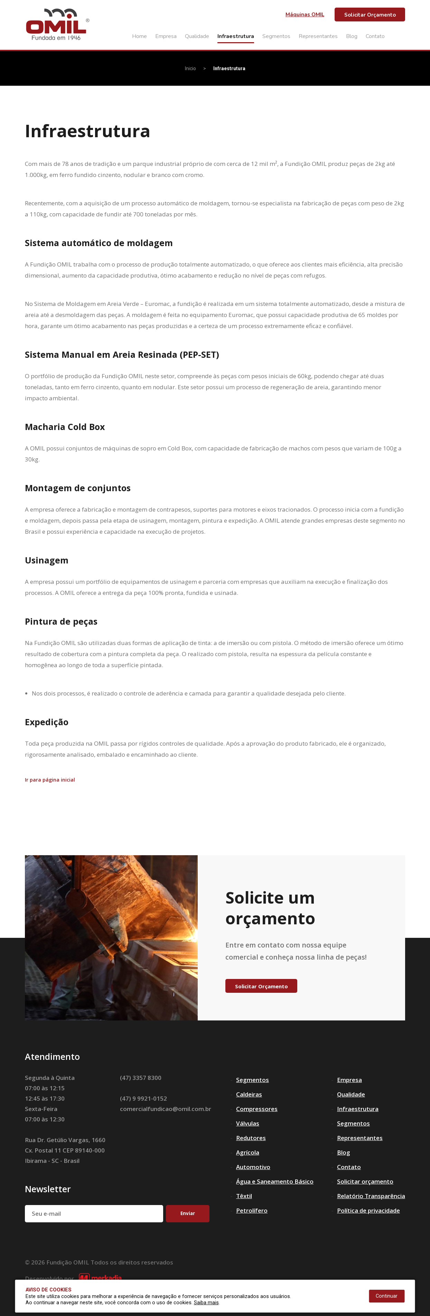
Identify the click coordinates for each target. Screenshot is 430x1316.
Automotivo (253, 1167)
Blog (351, 36)
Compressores (257, 1109)
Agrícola (247, 1152)
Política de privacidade (368, 1210)
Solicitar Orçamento (370, 14)
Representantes (318, 36)
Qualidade (197, 36)
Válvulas (247, 1123)
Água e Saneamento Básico (275, 1181)
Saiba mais (206, 1303)
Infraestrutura (235, 36)
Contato (375, 36)
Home (139, 36)
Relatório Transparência (371, 1196)
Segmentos (276, 36)
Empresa (166, 36)
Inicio (190, 68)
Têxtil (244, 1196)
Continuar (387, 1296)
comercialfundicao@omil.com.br (165, 1109)
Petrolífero (252, 1210)
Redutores (251, 1138)
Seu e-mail (46, 1213)
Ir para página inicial (50, 779)
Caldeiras (249, 1094)
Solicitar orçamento (365, 1181)
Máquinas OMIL (305, 14)
